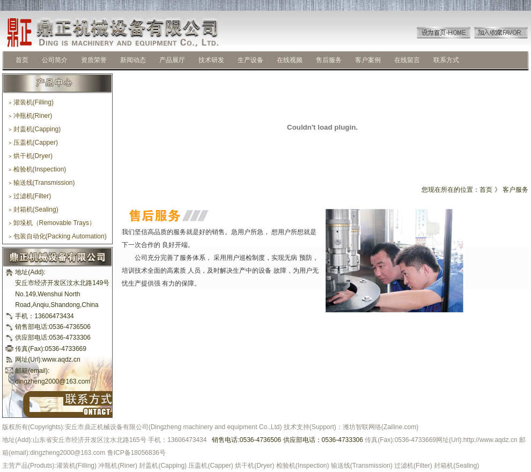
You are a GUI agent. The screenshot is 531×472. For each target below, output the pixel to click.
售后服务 (329, 60)
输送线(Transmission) (42, 182)
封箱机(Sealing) (33, 209)
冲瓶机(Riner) (30, 115)
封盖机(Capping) (35, 129)
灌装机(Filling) (31, 102)
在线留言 (407, 60)
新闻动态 (133, 60)
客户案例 (368, 60)
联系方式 (446, 60)
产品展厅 (172, 60)
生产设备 (250, 60)
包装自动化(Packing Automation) (58, 236)
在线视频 (290, 60)
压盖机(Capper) (33, 142)
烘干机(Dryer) (31, 156)
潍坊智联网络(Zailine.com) (380, 427)
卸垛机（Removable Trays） (52, 223)
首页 (22, 60)
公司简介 (55, 60)
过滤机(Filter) (30, 196)
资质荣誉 (94, 60)
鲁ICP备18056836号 (136, 452)
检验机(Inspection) (37, 169)
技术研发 (211, 60)
